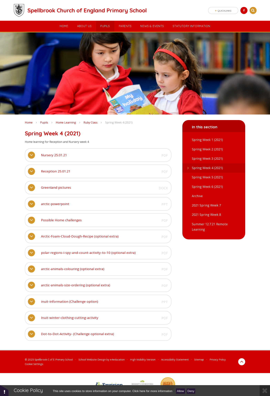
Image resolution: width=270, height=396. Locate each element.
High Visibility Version (142, 359)
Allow (180, 391)
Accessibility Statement (175, 359)
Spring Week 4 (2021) (119, 122)
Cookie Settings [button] (34, 364)
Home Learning (66, 122)
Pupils (44, 122)
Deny (191, 391)
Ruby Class (90, 122)
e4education (117, 359)
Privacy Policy (218, 359)
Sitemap (199, 359)
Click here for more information (152, 391)
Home (29, 122)
